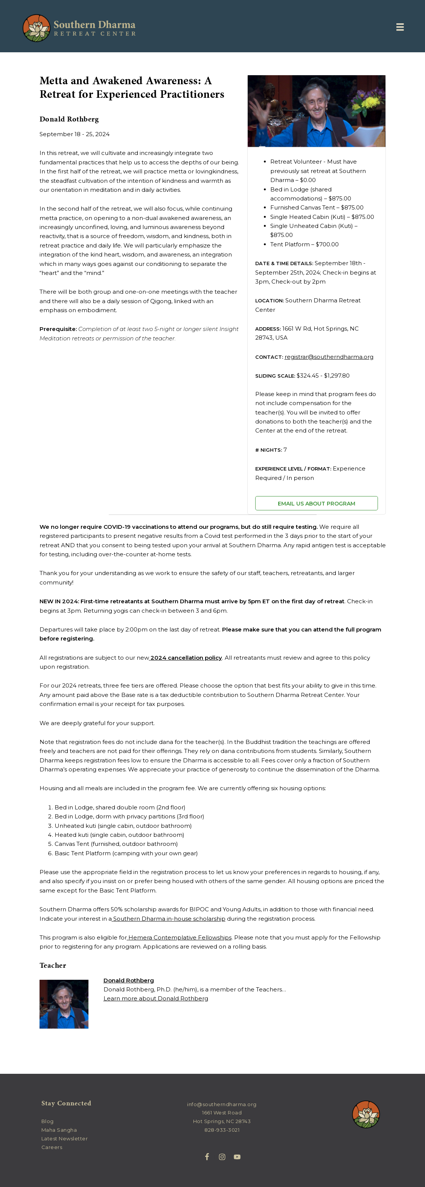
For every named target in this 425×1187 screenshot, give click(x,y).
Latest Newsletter (64, 1138)
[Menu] (400, 27)
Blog (47, 1121)
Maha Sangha (59, 1130)
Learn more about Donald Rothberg (156, 998)
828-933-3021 (221, 1130)
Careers (51, 1147)
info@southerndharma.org (222, 1104)
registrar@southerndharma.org (329, 356)
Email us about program (316, 503)
